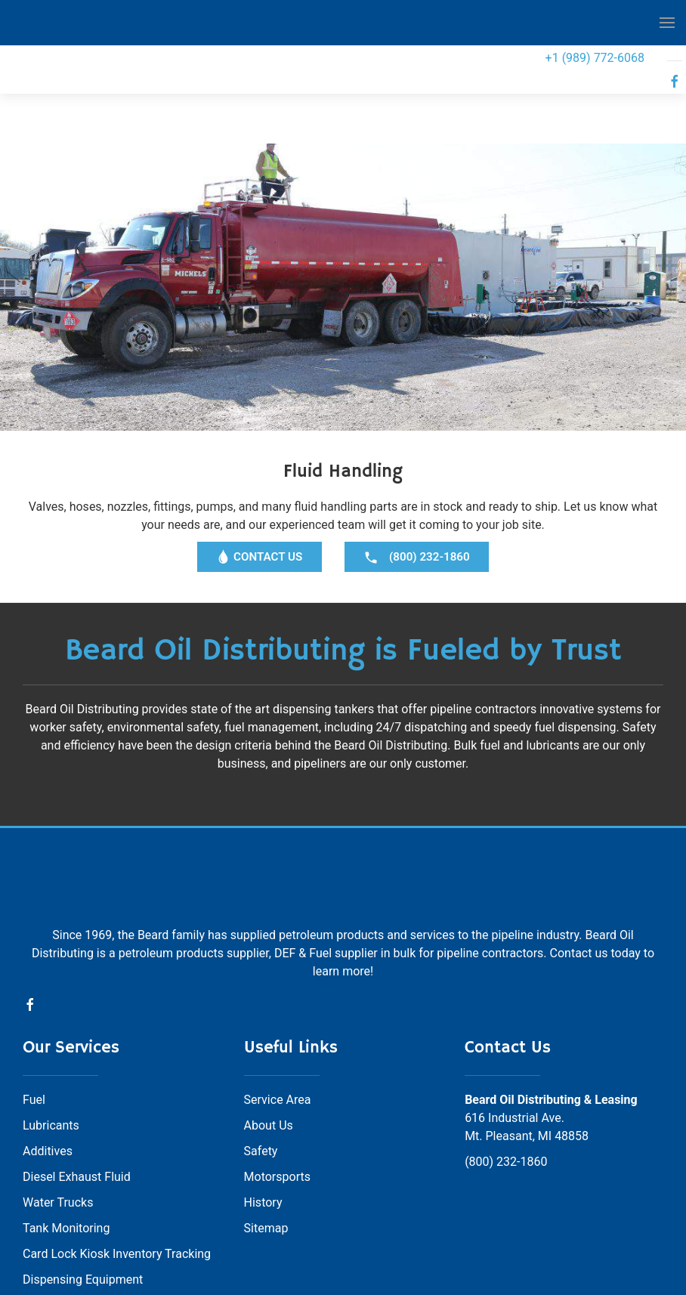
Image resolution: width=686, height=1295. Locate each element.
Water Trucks (58, 1130)
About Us (268, 1053)
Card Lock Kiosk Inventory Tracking (117, 1181)
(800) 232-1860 (506, 1089)
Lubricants (51, 1053)
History (263, 1130)
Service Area (277, 1027)
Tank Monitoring (66, 1155)
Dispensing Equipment (83, 1207)
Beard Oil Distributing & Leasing (551, 1027)
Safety (261, 1078)
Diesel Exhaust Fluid (77, 1104)
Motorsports (277, 1104)
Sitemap (266, 1155)
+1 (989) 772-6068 (594, 58)
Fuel (34, 1027)
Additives (48, 1078)
